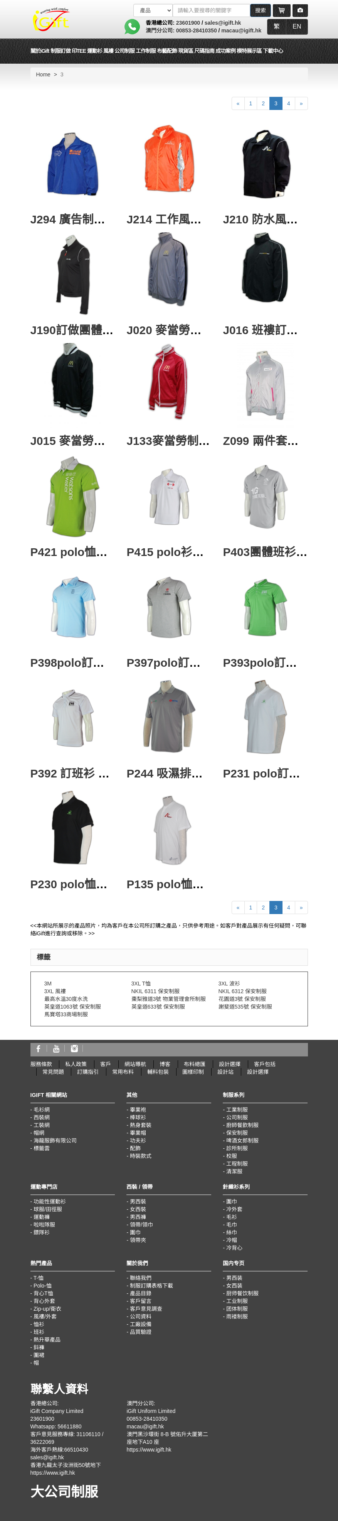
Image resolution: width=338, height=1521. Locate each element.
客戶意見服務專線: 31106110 (65, 1434)
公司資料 (140, 1316)
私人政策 (76, 1064)
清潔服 (234, 1171)
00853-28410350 (196, 30)
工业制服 (237, 1301)
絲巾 (231, 1232)
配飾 (135, 1148)
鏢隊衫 (42, 1232)
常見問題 (53, 1072)
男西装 (234, 1278)
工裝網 (42, 1125)
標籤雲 (42, 1148)
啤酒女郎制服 (242, 1140)
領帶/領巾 (141, 1225)
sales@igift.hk (223, 23)
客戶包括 (265, 1064)
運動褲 (42, 1217)
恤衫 (39, 1324)
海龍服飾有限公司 (55, 1140)
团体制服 (237, 1309)
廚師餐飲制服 (242, 1125)
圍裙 (39, 1355)
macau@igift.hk (241, 30)
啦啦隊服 (44, 1225)
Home (43, 74)
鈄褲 (39, 1347)
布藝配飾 (167, 51)
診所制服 (237, 1148)
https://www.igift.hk (52, 1473)
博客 (165, 1064)
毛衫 (231, 1217)
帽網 (39, 1133)
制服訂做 (60, 51)
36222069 (42, 1442)
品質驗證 (140, 1332)
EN (297, 26)
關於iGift (39, 51)
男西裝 (138, 1201)
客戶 (105, 1064)
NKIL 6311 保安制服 (155, 991)
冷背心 (234, 1248)
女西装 (234, 1286)
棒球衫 (138, 1117)
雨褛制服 (237, 1316)
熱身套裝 (140, 1125)
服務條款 (41, 1064)
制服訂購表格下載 (151, 1286)
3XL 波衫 (229, 983)
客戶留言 (140, 1301)
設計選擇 (229, 1064)
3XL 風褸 (55, 991)
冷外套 (234, 1209)
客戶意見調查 (146, 1309)
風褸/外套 (45, 1316)
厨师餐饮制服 (242, 1293)
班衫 (39, 1332)
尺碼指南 (204, 51)
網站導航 (135, 1064)
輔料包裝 (158, 1072)
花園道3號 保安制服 (242, 999)
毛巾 (231, 1225)
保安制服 (237, 1133)
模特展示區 (249, 51)
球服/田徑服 (48, 1209)
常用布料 (123, 1072)
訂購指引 (88, 1072)
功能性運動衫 (50, 1201)
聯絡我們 (140, 1278)
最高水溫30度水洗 (66, 999)
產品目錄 (140, 1293)
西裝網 (42, 1117)
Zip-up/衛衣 (47, 1309)
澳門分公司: (161, 30)
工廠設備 (140, 1324)
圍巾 (135, 1232)
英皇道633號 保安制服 (158, 1007)
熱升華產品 (47, 1340)
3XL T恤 (141, 983)
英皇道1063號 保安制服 (72, 1007)
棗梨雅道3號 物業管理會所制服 (168, 999)
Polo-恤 (43, 1286)
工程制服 (237, 1164)
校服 (231, 1156)
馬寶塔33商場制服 (66, 1014)
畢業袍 (138, 1110)
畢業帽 (138, 1133)
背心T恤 (43, 1293)
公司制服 (237, 1117)
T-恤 (39, 1278)
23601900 (188, 23)
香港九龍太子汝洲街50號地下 (65, 1465)
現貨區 (185, 51)
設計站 (225, 1072)
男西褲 (138, 1217)
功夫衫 (138, 1140)
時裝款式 (140, 1156)
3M (48, 983)
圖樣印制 (193, 1072)
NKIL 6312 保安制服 (243, 991)
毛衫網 (42, 1110)
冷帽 (231, 1240)
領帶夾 (138, 1240)
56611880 (69, 1426)
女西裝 (138, 1209)
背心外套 (44, 1301)
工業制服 (237, 1110)
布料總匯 (194, 1064)
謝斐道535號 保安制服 (245, 1007)
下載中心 (273, 51)
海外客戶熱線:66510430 (59, 1450)
